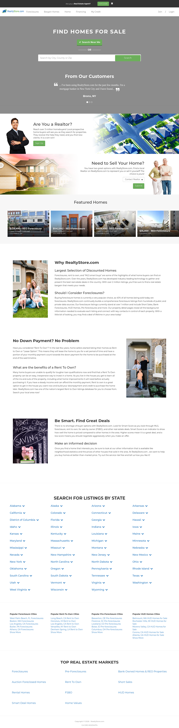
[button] (17, 497)
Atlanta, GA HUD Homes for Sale (148, 627)
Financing (81, 12)
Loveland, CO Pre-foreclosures (106, 615)
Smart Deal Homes (24, 694)
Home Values (73, 694)
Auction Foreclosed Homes (29, 673)
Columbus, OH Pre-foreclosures (107, 621)
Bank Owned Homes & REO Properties (142, 663)
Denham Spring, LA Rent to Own (67, 621)
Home (68, 12)
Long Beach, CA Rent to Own (65, 610)
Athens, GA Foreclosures (22, 621)
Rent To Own (73, 673)
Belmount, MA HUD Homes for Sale (150, 610)
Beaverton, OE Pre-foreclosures (107, 610)
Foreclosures (32, 12)
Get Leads (103, 4)
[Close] (112, 3)
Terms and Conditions (88, 721)
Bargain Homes (51, 12)
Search (128, 57)
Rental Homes (21, 684)
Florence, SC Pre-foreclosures (106, 613)
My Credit (96, 12)
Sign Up (39, 143)
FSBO (68, 684)
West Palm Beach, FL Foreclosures (26, 610)
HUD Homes (126, 684)
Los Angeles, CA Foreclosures (24, 615)
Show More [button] (15, 624)
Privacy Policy (72, 721)
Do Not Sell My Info (107, 721)
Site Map (119, 721)
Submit (139, 185)
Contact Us (60, 721)
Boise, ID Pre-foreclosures (104, 618)
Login (171, 12)
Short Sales (125, 673)
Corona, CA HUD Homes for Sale (148, 624)
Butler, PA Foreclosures (21, 618)
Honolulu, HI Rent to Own (63, 613)
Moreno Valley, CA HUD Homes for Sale (149, 620)
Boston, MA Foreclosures (22, 613)
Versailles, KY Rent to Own (63, 618)
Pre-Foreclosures (75, 663)
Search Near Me (89, 42)
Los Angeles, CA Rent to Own (65, 615)
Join (160, 12)
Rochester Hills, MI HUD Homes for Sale (150, 614)
